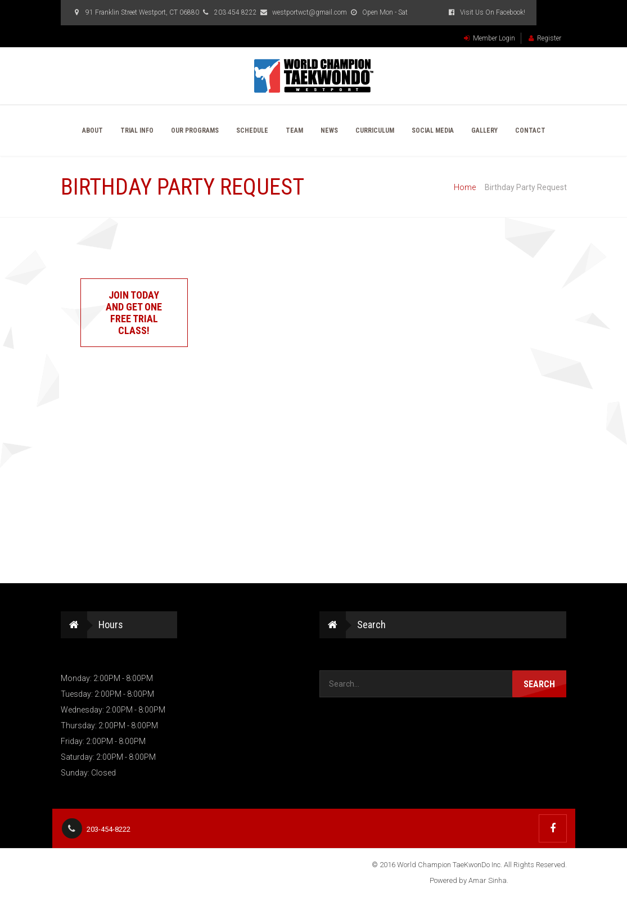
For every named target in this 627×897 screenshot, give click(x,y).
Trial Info (137, 130)
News (329, 130)
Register (545, 38)
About (92, 130)
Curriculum (374, 130)
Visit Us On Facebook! (485, 12)
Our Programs (195, 130)
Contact (530, 130)
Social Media (433, 130)
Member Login (489, 38)
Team (294, 130)
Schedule (252, 130)
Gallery (484, 130)
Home (465, 187)
